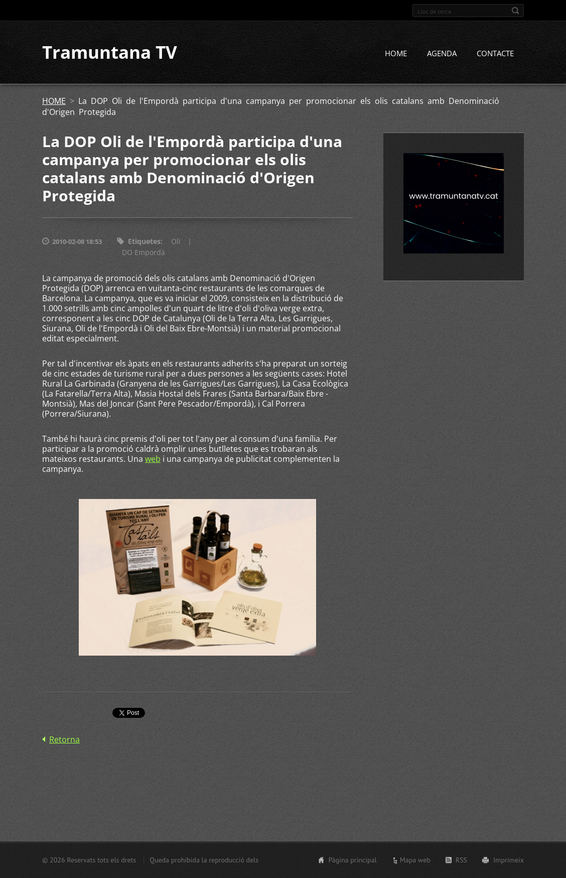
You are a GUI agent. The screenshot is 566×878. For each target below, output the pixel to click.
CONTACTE (495, 54)
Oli (176, 241)
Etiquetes (144, 241)
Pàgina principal (352, 859)
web (153, 459)
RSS (461, 859)
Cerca (515, 10)
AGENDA (442, 54)
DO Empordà (143, 253)
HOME (396, 54)
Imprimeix (508, 859)
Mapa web (415, 859)
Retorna (64, 739)
